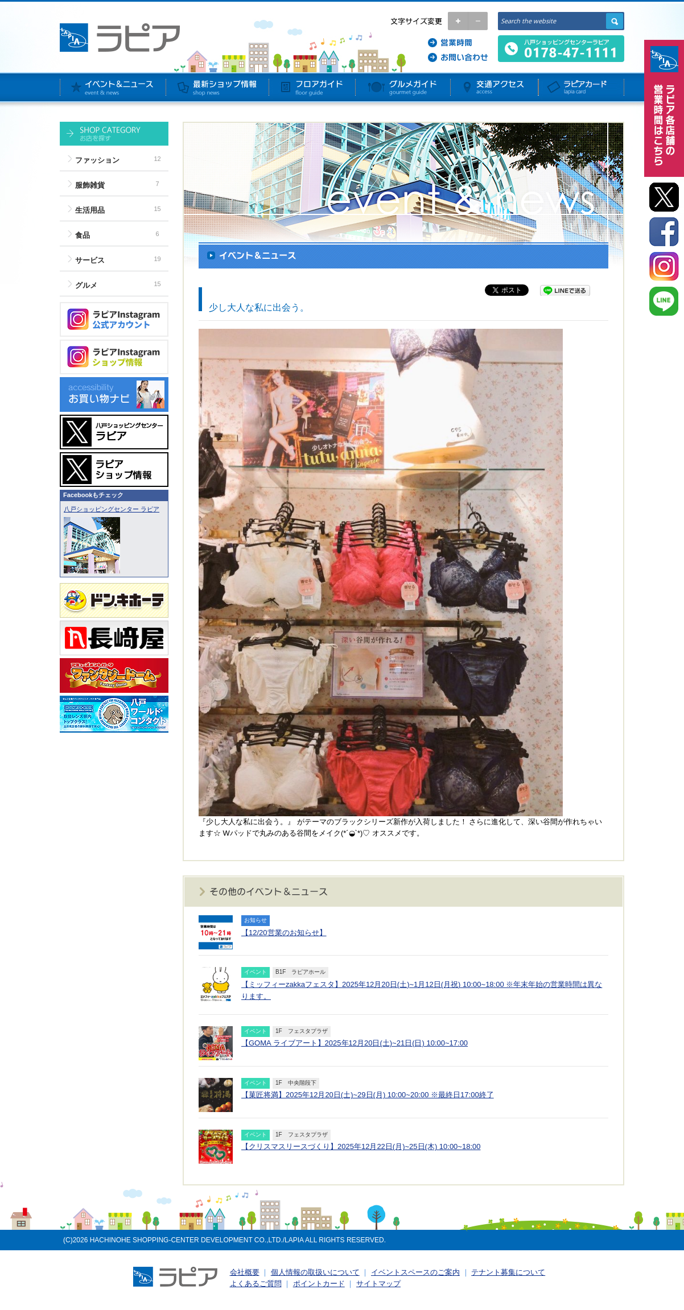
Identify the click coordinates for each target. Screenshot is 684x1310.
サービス (90, 260)
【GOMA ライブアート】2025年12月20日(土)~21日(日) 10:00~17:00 (354, 1043)
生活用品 (90, 210)
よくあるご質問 (256, 1283)
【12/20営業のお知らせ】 (284, 932)
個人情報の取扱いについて (315, 1272)
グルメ (86, 285)
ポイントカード (319, 1283)
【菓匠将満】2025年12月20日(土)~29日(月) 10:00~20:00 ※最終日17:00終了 (367, 1094)
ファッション (97, 160)
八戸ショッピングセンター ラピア (111, 509)
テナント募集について (508, 1272)
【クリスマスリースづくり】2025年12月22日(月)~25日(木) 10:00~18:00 (360, 1146)
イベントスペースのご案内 (415, 1272)
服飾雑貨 (90, 185)
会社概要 (244, 1272)
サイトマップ (378, 1283)
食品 (82, 235)
